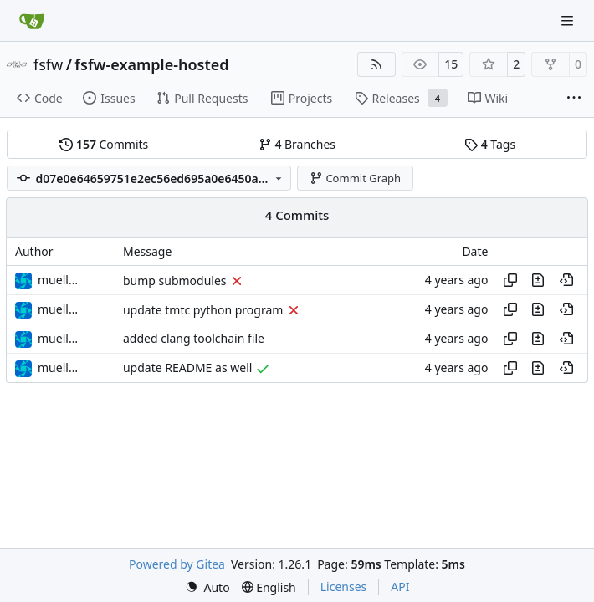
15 (451, 64)
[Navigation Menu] (569, 20)
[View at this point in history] (566, 280)
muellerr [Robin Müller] (61, 280)
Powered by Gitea (177, 564)
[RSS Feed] (376, 64)
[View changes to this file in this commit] (537, 280)
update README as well (187, 368)
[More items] (574, 98)
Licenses (343, 586)
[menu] (207, 587)
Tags (489, 144)
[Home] (31, 21)
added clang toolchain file (193, 339)
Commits (103, 144)
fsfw (48, 64)
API (400, 586)
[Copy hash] (510, 280)
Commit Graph (355, 178)
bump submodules (175, 280)
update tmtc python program (203, 310)
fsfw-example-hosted (151, 64)
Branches (297, 144)
